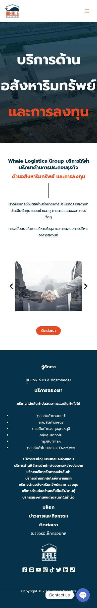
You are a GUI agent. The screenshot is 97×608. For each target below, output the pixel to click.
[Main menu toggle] (87, 11)
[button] (11, 318)
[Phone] (72, 570)
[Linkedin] (65, 570)
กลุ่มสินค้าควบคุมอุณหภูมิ (51, 428)
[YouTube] (38, 570)
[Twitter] (59, 570)
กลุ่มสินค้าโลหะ (51, 441)
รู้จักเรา (48, 366)
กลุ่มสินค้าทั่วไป (51, 435)
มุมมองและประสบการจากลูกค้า (48, 380)
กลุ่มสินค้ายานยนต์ (51, 416)
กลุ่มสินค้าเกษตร (51, 422)
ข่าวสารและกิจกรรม (48, 516)
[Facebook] (25, 570)
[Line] (31, 570)
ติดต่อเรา (48, 524)
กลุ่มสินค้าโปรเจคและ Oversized (51, 448)
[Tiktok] (52, 570)
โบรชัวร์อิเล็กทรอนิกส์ (48, 534)
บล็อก (48, 507)
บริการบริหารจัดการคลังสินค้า (48, 472)
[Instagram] (45, 570)
